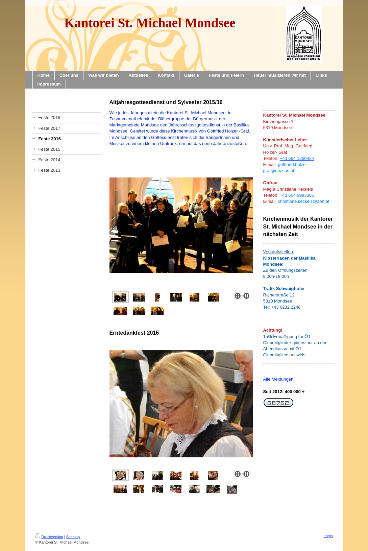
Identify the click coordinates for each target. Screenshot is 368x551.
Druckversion (49, 537)
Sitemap (73, 537)
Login (328, 536)
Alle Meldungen (278, 379)
